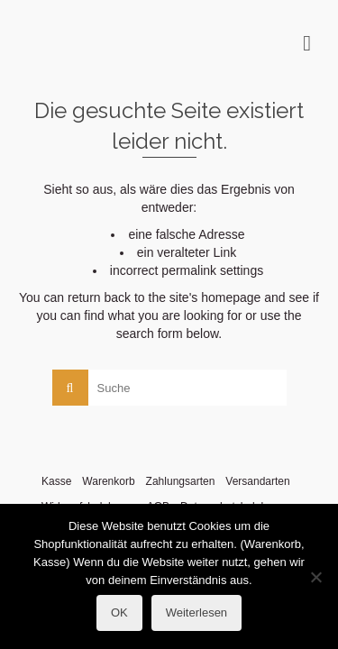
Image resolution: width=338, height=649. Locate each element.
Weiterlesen (196, 612)
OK (119, 612)
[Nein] (315, 577)
